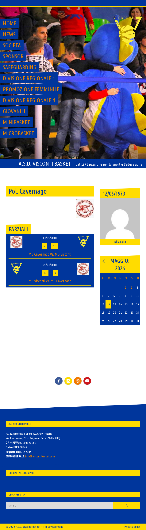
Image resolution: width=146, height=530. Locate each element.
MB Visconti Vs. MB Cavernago (50, 281)
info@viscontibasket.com (40, 456)
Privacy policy (132, 526)
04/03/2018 (50, 265)
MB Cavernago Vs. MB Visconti (50, 254)
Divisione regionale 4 (29, 100)
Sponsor (13, 56)
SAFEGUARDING (19, 67)
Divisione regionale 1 (29, 78)
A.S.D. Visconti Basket (45, 163)
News (9, 34)
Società (12, 45)
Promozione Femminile (31, 89)
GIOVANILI (14, 111)
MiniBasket (16, 122)
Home (10, 23)
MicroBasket (18, 133)
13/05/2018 (50, 238)
